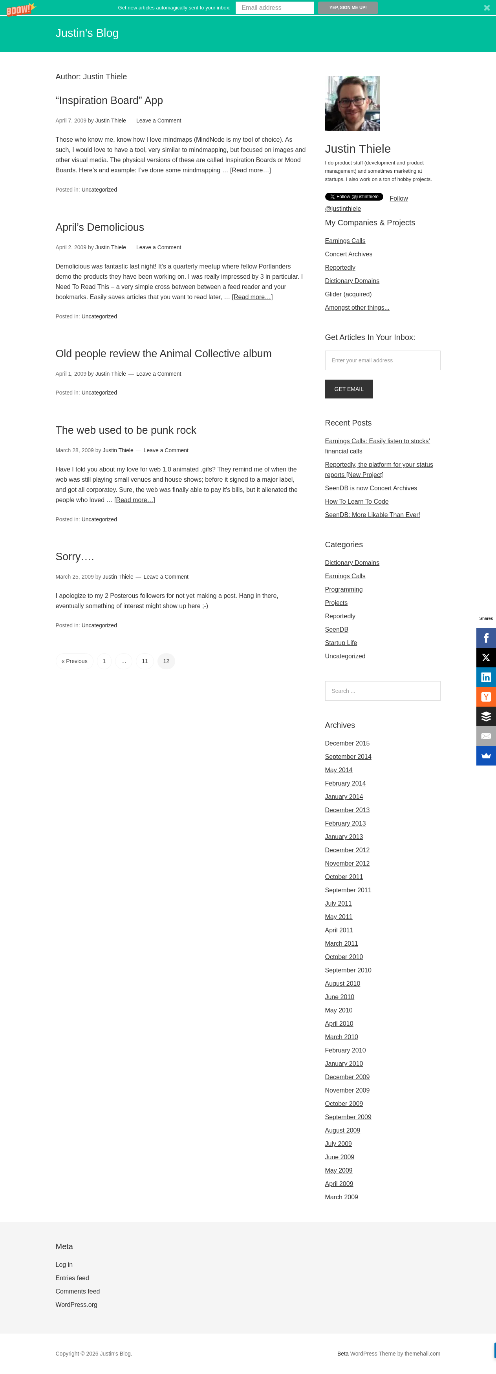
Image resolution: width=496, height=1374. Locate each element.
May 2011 (339, 917)
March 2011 (342, 943)
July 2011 (338, 903)
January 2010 (344, 1063)
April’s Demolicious (115, 225)
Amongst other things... (357, 307)
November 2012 (347, 863)
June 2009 (340, 1157)
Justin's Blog (94, 32)
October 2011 (344, 876)
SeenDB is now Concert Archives (371, 488)
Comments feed (78, 1291)
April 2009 (339, 1183)
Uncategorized (99, 189)
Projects (336, 602)
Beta (343, 1353)
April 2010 (339, 1023)
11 (145, 674)
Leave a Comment (158, 120)
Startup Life (341, 642)
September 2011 (348, 890)
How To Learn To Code (357, 501)
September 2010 (348, 970)
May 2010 (339, 1010)
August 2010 (343, 983)
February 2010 (345, 1050)
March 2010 (342, 1037)
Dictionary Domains (352, 281)
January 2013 (344, 836)
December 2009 (347, 1077)
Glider (333, 294)
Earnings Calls (345, 241)
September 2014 (348, 756)
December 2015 (347, 743)
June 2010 (340, 997)
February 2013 (345, 823)
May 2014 (339, 770)
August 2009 (343, 1130)
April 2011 (339, 930)
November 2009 (347, 1090)
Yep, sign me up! (348, 7)
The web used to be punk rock (150, 443)
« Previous (75, 674)
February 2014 (345, 783)
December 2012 (347, 850)
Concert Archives (349, 254)
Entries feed (72, 1278)
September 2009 (348, 1117)
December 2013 (347, 810)
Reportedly (340, 267)
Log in (64, 1264)
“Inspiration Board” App (128, 99)
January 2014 (344, 796)
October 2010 (344, 957)
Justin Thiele (105, 76)
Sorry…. (82, 569)
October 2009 (344, 1103)
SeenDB (337, 629)
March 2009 (342, 1197)
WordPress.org (76, 1304)
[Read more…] (250, 170)
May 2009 (339, 1170)
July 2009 (338, 1143)
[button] (248, 7)
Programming (344, 589)
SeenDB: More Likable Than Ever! (373, 515)
